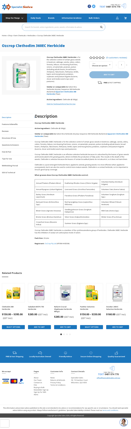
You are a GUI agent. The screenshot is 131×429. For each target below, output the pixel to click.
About (36, 378)
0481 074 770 (113, 6)
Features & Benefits (10, 124)
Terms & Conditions (58, 385)
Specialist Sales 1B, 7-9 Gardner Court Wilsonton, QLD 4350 (79, 380)
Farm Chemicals (20, 35)
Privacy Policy (55, 382)
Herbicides (31, 35)
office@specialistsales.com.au (108, 378)
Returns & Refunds (57, 380)
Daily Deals (36, 18)
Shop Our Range (13, 18)
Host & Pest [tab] (6, 152)
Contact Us (38, 382)
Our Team (37, 380)
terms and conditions (110, 410)
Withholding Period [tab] (10, 165)
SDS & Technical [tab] (8, 172)
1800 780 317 (115, 5)
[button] (61, 334)
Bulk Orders (94, 18)
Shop (10, 35)
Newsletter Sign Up (41, 390)
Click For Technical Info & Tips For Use (61, 104)
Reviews (5, 131)
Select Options (13, 327)
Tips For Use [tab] (7, 159)
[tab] (17, 117)
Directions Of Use (9, 138)
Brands (51, 18)
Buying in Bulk (39, 387)
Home (4, 35)
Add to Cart (39, 327)
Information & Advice (71, 18)
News (52, 378)
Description (6, 117)
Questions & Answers (10, 145)
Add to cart (109, 75)
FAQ (35, 385)
